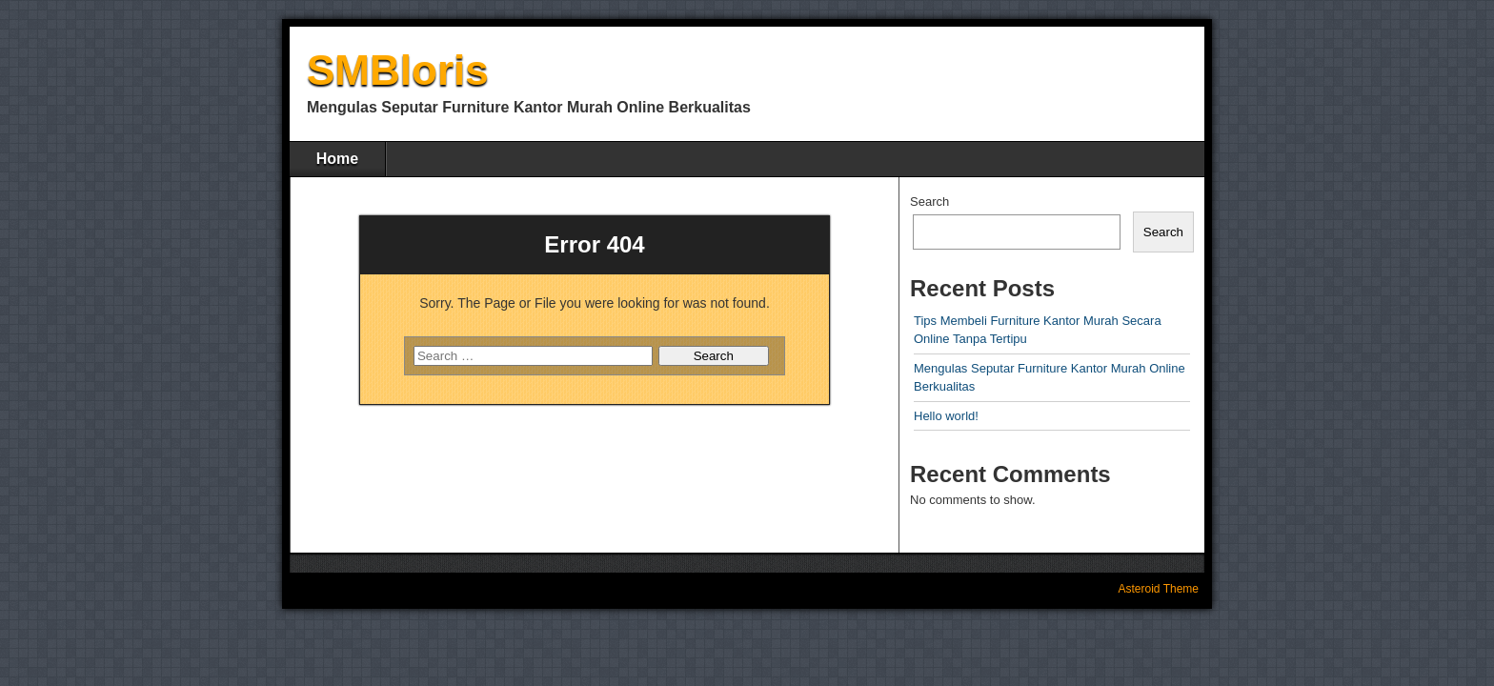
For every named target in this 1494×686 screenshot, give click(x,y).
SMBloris (398, 70)
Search (929, 201)
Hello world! (946, 416)
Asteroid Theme (1159, 588)
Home (337, 159)
